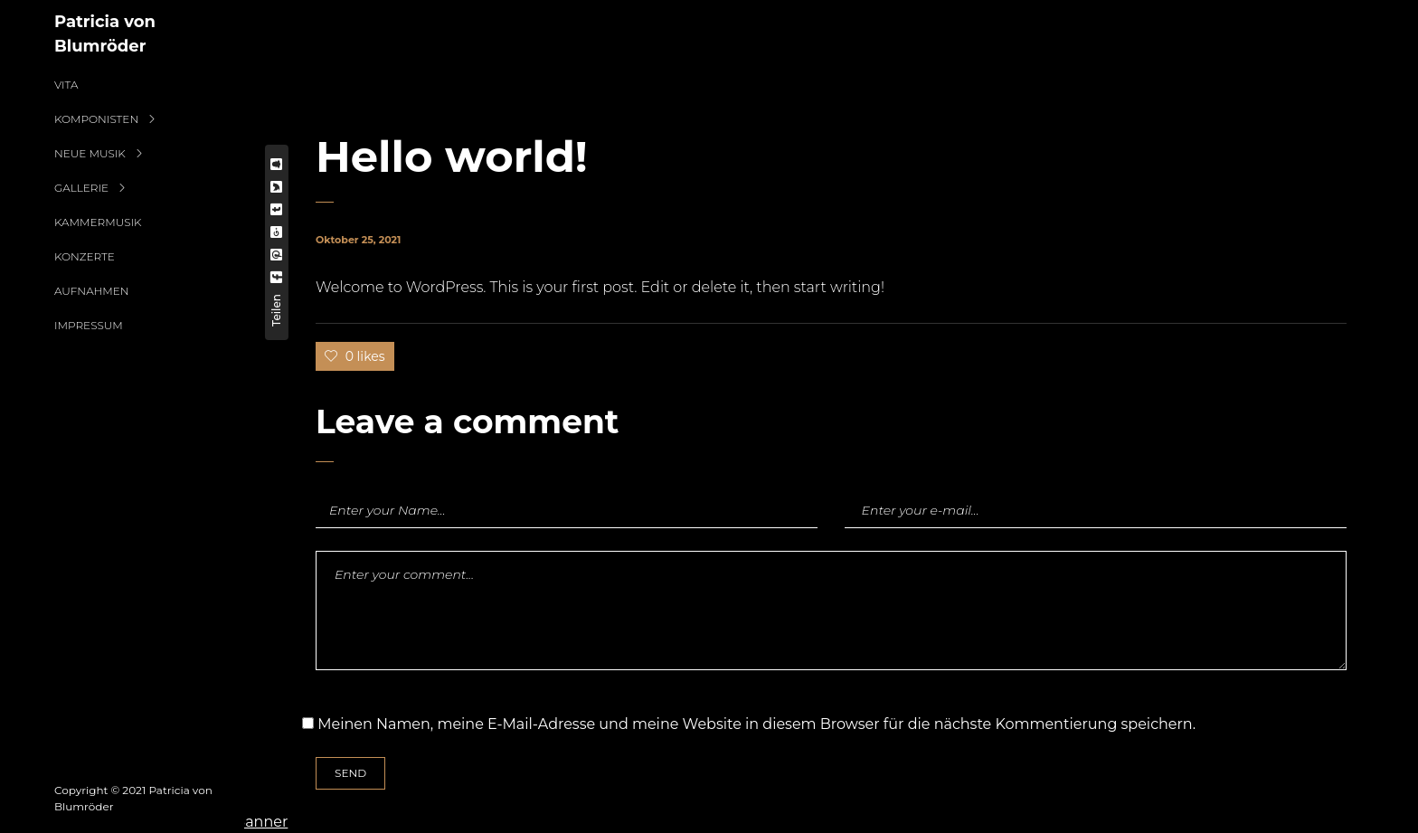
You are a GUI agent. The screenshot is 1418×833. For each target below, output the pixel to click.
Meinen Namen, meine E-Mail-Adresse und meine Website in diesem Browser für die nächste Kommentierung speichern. (756, 724)
